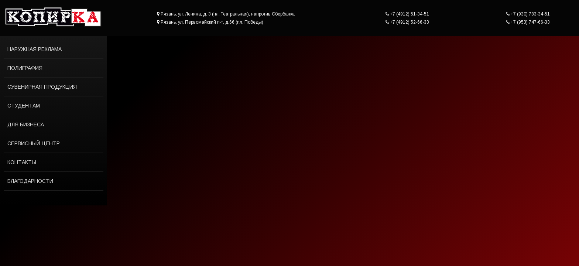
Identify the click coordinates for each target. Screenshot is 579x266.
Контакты (21, 162)
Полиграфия (24, 68)
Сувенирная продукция (42, 87)
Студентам (23, 106)
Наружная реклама (34, 49)
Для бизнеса (25, 124)
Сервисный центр (33, 143)
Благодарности (30, 181)
